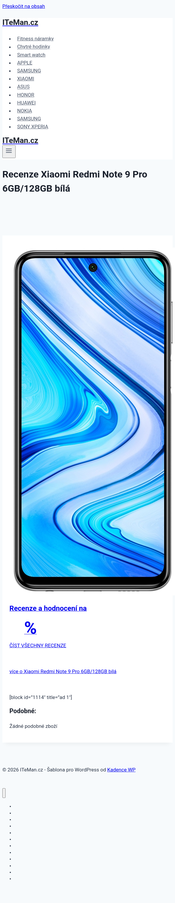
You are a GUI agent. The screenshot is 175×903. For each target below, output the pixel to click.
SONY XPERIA (32, 127)
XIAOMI (25, 79)
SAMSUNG (29, 71)
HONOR (25, 95)
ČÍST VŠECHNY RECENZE (37, 645)
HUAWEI (26, 103)
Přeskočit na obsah (23, 6)
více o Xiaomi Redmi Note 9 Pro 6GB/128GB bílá (62, 671)
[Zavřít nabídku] (4, 793)
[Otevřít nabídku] (9, 151)
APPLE (24, 63)
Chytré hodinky (33, 47)
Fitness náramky (35, 39)
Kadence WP (121, 770)
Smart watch (31, 55)
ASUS (23, 87)
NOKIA (24, 111)
